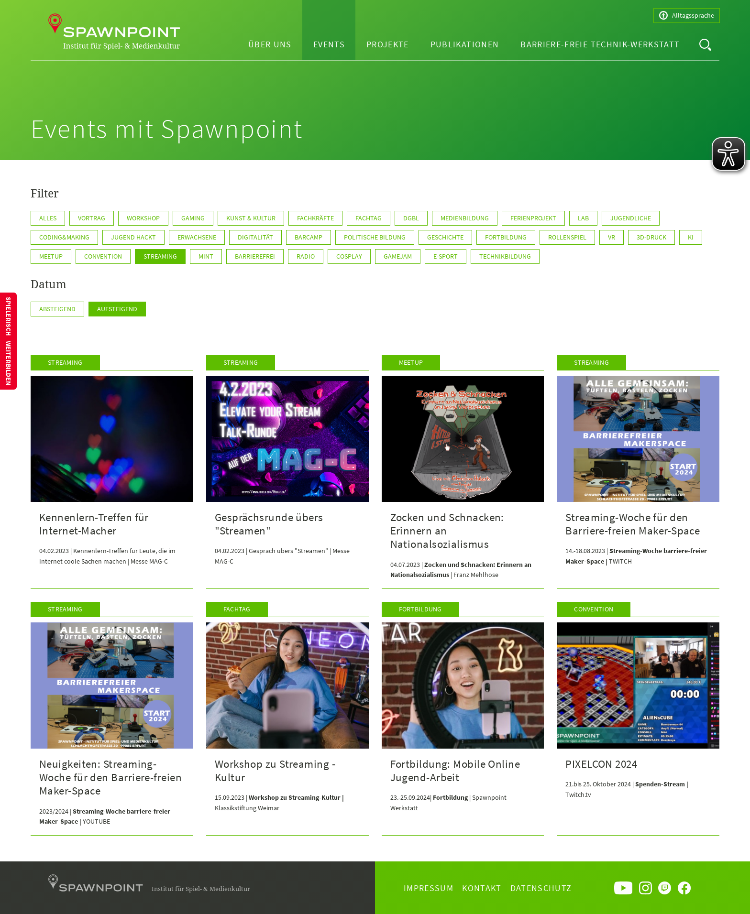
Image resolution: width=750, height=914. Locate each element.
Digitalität (255, 237)
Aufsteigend (117, 309)
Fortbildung (506, 237)
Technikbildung (505, 256)
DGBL (411, 218)
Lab (583, 218)
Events (329, 44)
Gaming (193, 218)
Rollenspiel (567, 237)
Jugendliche (630, 218)
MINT (206, 256)
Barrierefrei (255, 256)
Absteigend (57, 309)
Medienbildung (465, 218)
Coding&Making (64, 237)
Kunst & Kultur (251, 218)
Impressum (428, 887)
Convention (103, 256)
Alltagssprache (686, 15)
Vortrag (91, 218)
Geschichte (445, 237)
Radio (306, 256)
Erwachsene (196, 237)
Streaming (160, 256)
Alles (47, 218)
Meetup (51, 256)
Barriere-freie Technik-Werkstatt (600, 44)
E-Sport (445, 256)
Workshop (143, 218)
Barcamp (308, 237)
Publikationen (464, 44)
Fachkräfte (315, 218)
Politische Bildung (375, 237)
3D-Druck (651, 237)
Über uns (270, 44)
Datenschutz (541, 887)
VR (611, 237)
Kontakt (481, 887)
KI (691, 237)
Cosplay (349, 256)
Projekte (387, 44)
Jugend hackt (133, 237)
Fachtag (368, 218)
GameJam (398, 256)
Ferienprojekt (533, 218)
